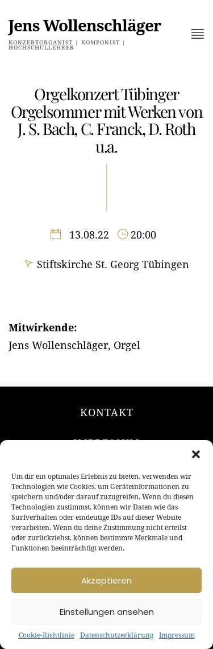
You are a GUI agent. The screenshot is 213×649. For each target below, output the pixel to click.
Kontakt (106, 412)
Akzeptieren (106, 580)
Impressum (177, 635)
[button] (196, 454)
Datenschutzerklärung (116, 635)
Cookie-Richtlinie (46, 635)
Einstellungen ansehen (107, 612)
